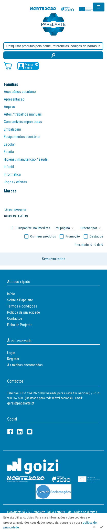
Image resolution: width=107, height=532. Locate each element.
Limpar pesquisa (15, 209)
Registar (13, 359)
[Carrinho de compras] (8, 65)
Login (11, 353)
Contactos (15, 318)
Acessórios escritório (20, 92)
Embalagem (12, 129)
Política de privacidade (23, 312)
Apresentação (14, 99)
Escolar (9, 144)
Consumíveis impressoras (23, 122)
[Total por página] (65, 228)
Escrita (9, 152)
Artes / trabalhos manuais (23, 114)
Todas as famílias (16, 216)
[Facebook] (10, 432)
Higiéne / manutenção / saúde (26, 159)
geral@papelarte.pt (20, 403)
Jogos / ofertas (15, 182)
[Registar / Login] (28, 66)
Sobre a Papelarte (20, 300)
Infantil (9, 167)
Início (11, 294)
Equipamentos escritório (22, 137)
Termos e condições (22, 306)
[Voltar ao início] (53, 24)
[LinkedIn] (20, 432)
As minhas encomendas (25, 365)
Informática (12, 174)
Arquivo (9, 107)
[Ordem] (91, 228)
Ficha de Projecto (20, 325)
